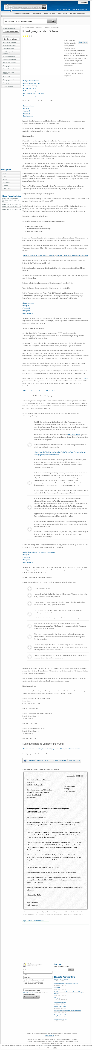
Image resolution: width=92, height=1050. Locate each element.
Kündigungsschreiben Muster (61, 912)
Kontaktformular (49, 1035)
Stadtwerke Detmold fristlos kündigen (33, 914)
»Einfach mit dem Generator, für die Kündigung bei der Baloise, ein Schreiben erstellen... (51, 749)
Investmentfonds (28, 106)
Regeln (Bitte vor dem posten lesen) (12, 204)
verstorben (57, 987)
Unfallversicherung (29, 91)
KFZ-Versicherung (29, 88)
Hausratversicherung (30, 86)
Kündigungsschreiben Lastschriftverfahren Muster (67, 1010)
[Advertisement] (10, 128)
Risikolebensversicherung (31, 83)
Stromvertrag (49, 914)
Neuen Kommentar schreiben (35, 920)
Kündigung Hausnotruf (60, 1002)
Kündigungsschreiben (28, 27)
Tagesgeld (26, 111)
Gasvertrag (35, 912)
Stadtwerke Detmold (76, 912)
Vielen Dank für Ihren (60, 1006)
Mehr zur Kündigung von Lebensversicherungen (39, 255)
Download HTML (43, 760)
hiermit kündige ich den (60, 1019)
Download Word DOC (59, 760)
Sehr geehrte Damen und (61, 979)
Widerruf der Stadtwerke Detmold (73, 914)
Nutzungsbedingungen (29, 992)
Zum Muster (83, 42)
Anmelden (83, 2)
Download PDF (74, 760)
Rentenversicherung (29, 96)
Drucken (32, 760)
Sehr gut (32, 36)
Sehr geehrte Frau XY (60, 1015)
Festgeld (26, 108)
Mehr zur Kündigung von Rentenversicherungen (72, 255)
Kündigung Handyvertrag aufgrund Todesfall (66, 983)
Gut (30, 36)
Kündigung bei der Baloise (51, 27)
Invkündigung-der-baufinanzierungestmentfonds (39, 552)
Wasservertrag (58, 914)
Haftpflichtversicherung (31, 81)
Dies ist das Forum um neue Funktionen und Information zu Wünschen (10, 200)
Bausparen (26, 113)
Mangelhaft (23, 36)
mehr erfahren (46, 1048)
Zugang (85, 378)
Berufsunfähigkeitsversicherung (33, 93)
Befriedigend (27, 36)
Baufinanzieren (28, 116)
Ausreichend (25, 36)
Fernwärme (39, 27)
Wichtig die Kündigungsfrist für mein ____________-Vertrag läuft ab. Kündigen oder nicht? (37, 984)
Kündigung (57, 998)
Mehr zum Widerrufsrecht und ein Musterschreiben (40, 391)
